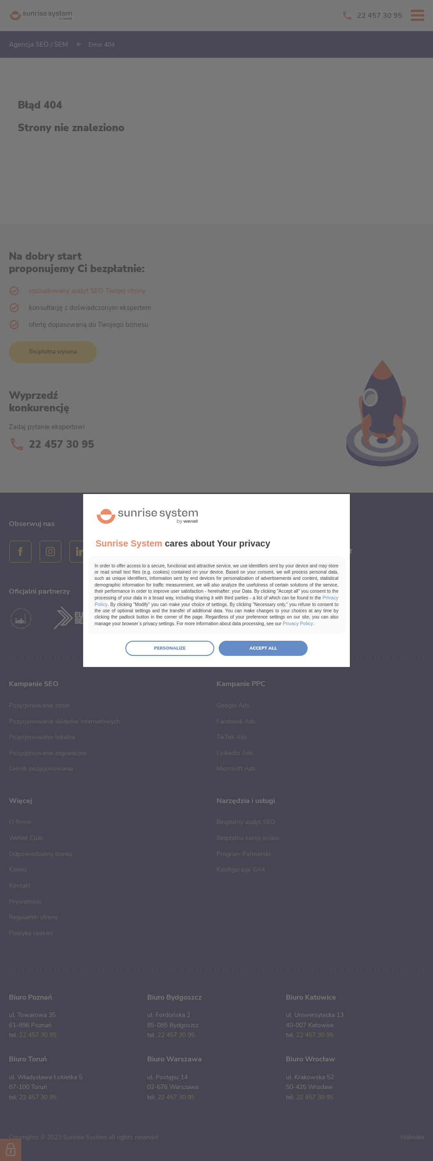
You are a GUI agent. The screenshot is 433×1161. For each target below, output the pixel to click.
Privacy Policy (268, 601)
